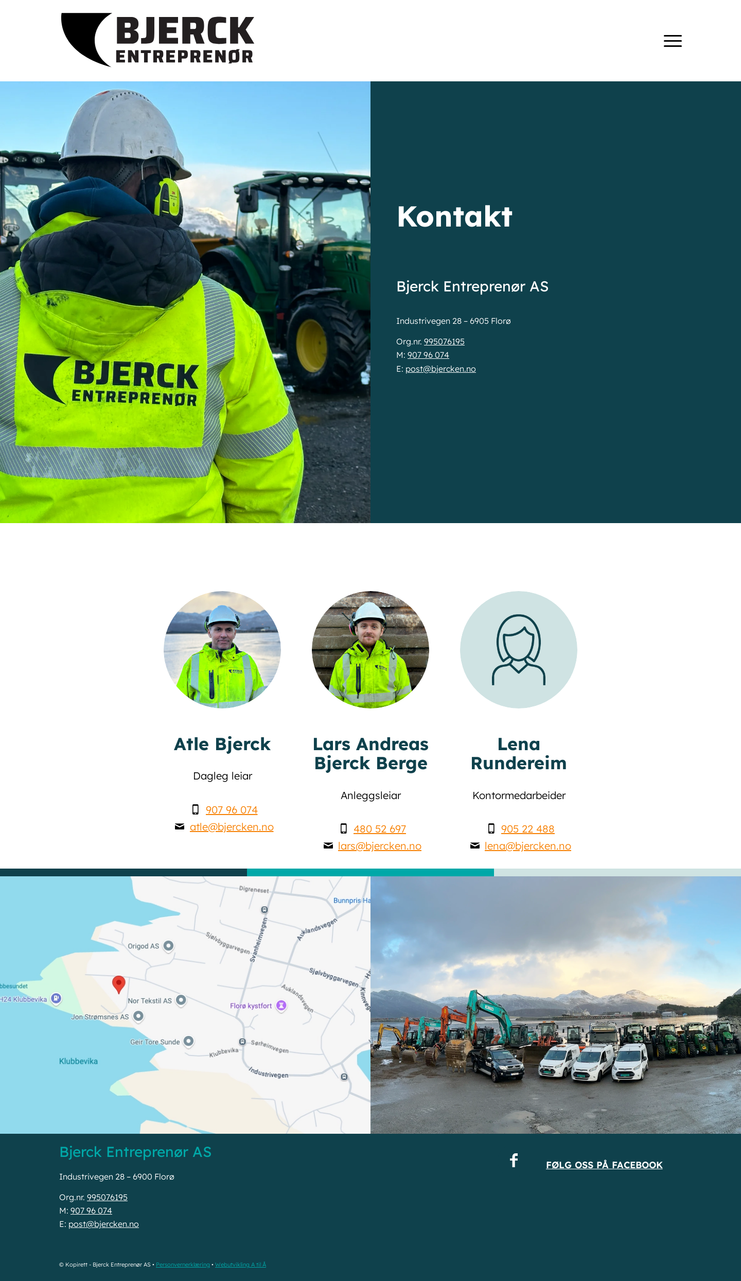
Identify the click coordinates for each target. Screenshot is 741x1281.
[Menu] (669, 40)
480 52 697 (380, 828)
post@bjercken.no (440, 368)
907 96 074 (428, 355)
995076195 (444, 341)
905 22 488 (528, 828)
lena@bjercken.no (528, 845)
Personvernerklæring (183, 1264)
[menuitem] (669, 40)
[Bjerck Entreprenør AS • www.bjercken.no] (158, 40)
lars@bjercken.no (379, 845)
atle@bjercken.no (232, 826)
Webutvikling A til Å (240, 1264)
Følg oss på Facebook (604, 1165)
